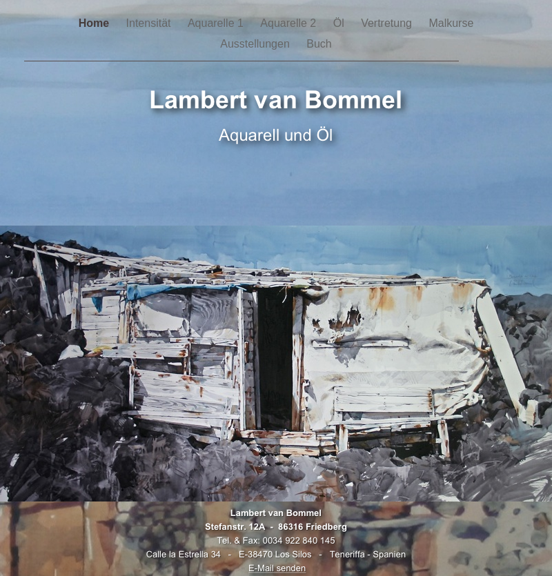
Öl (340, 23)
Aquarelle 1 (217, 23)
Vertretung (388, 23)
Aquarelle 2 (289, 23)
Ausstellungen (256, 44)
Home (95, 23)
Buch (318, 44)
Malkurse (450, 23)
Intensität (150, 23)
